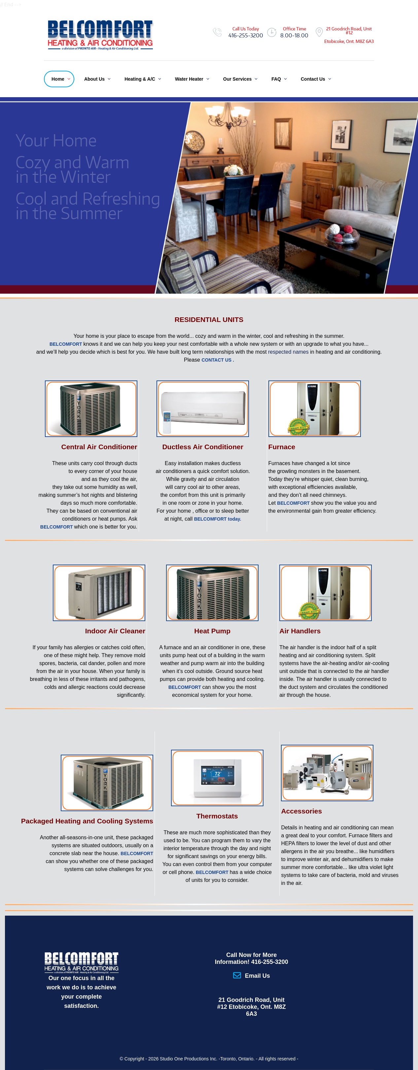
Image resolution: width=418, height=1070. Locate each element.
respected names (288, 352)
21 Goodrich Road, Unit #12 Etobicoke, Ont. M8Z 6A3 (251, 1007)
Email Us (257, 975)
